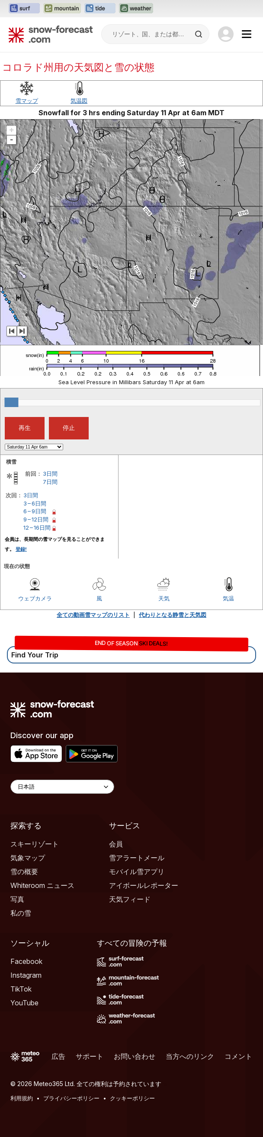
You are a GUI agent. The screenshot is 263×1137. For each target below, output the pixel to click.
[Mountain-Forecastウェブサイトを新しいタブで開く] (62, 8)
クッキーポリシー (132, 1098)
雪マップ (27, 100)
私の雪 (20, 913)
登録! (21, 549)
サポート (89, 1056)
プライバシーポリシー (71, 1098)
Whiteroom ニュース (42, 885)
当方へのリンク (190, 1056)
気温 (228, 598)
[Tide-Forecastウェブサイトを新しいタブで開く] (99, 8)
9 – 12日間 (35, 519)
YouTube (24, 1002)
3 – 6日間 (34, 503)
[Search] (199, 34)
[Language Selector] (62, 787)
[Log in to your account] (226, 34)
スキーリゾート (34, 844)
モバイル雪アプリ (136, 871)
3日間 (50, 473)
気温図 (79, 100)
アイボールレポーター (143, 885)
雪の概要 (24, 871)
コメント (238, 1056)
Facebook (26, 961)
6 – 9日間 (34, 511)
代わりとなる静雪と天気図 (172, 614)
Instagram (26, 975)
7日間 (50, 481)
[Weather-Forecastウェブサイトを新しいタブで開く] (136, 8)
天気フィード (130, 899)
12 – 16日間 (37, 527)
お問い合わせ (134, 1056)
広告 (58, 1056)
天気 (164, 598)
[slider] (11, 402)
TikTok (21, 989)
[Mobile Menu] (246, 34)
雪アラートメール (136, 857)
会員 (116, 844)
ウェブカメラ (35, 598)
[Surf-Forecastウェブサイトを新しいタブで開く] (24, 8)
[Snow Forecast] (51, 34)
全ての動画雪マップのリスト (93, 614)
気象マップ (27, 857)
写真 (17, 899)
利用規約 (21, 1098)
